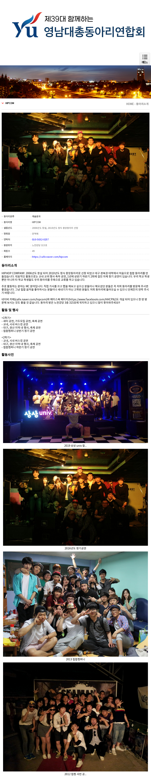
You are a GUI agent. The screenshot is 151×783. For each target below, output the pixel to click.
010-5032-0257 (40, 239)
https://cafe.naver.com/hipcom (50, 257)
